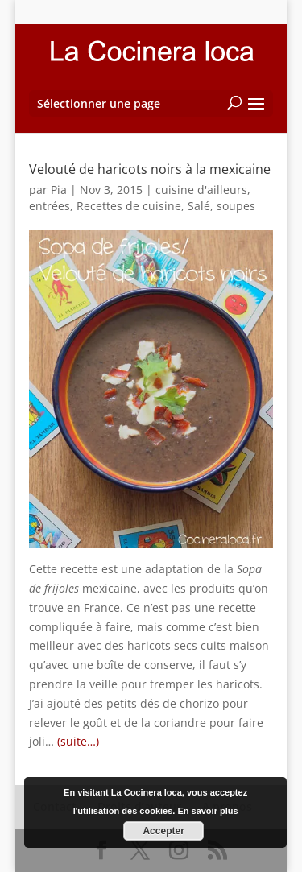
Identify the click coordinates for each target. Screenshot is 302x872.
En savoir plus (207, 811)
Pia (59, 189)
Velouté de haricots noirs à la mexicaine (150, 169)
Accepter (163, 831)
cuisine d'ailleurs (201, 189)
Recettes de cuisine (129, 205)
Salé (199, 205)
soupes (236, 205)
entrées (49, 205)
